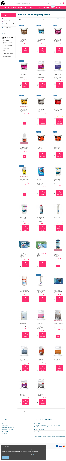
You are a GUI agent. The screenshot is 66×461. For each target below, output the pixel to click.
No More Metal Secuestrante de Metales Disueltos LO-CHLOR (41, 219)
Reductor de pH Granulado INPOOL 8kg (40, 110)
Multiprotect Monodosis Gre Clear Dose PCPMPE (23, 219)
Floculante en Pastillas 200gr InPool (23, 40)
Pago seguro (5, 431)
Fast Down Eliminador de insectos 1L (40, 394)
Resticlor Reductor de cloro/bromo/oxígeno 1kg (59, 325)
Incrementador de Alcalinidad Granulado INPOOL (58, 111)
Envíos (3, 423)
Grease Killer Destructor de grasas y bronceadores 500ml (40, 326)
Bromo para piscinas (8, 53)
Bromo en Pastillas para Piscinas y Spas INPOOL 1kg (24, 181)
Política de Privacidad (7, 429)
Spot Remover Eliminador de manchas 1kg (40, 361)
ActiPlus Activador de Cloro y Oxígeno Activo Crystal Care (58, 254)
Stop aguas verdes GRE (38, 254)
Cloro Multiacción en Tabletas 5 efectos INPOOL (58, 147)
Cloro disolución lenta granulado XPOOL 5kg (57, 40)
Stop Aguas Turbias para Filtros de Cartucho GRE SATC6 (23, 255)
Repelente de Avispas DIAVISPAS (57, 219)
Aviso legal (4, 425)
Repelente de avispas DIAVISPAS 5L (23, 325)
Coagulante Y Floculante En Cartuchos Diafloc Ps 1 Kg (58, 290)
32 (53, 19)
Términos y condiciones (8, 427)
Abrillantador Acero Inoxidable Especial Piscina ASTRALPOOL (41, 290)
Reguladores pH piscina (7, 49)
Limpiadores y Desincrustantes (7, 55)
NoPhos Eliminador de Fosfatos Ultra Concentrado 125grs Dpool (40, 182)
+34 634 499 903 (40, 429)
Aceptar (6, 457)
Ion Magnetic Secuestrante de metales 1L (58, 361)
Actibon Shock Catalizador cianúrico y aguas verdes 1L (58, 76)
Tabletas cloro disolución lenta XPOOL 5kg (23, 76)
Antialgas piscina (7, 45)
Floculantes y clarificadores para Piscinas (7, 42)
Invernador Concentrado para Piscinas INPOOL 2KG (24, 148)
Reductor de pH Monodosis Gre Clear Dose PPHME (57, 181)
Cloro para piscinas (8, 47)
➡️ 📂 (34, 454)
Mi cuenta (4, 433)
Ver (24, 123)
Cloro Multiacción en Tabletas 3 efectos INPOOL (41, 147)
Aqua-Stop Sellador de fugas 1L (24, 361)
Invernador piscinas (8, 51)
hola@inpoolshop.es (41, 431)
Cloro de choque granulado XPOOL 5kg (41, 40)
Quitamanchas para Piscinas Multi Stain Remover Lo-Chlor (24, 290)
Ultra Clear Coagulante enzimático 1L (23, 394)
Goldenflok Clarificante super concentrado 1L (41, 76)
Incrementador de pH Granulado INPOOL (24, 110)
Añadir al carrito (25, 50)
